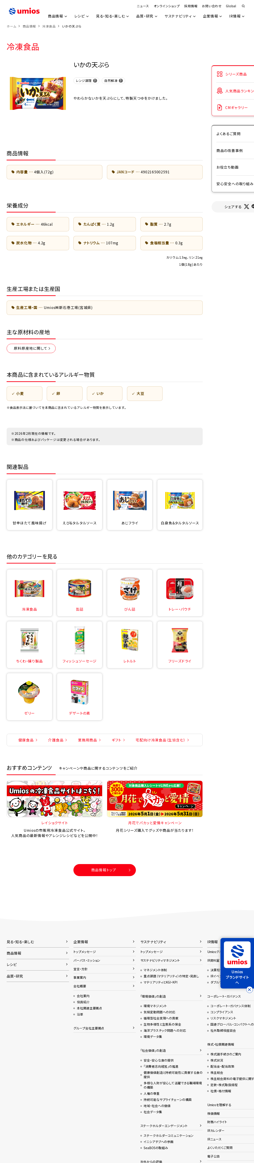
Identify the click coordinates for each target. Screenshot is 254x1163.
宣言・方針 (80, 969)
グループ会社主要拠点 (88, 1028)
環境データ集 (153, 1036)
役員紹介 (83, 1002)
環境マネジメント (155, 1006)
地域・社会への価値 (157, 1105)
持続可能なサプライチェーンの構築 (168, 1099)
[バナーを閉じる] (249, 989)
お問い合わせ (212, 6)
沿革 (80, 1014)
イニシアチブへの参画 (159, 1141)
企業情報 (210, 16)
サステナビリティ (178, 16)
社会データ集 (153, 1112)
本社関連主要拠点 (89, 1008)
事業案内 (79, 977)
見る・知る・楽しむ (110, 16)
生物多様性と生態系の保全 (162, 1024)
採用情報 (190, 6)
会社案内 (83, 996)
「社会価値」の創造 (153, 1050)
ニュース (143, 6)
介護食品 (55, 740)
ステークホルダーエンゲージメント (164, 1125)
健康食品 (26, 740)
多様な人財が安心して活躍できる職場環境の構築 (173, 1085)
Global (231, 6)
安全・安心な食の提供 (159, 1060)
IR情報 (235, 16)
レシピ (79, 16)
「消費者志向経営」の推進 (161, 1066)
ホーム (11, 26)
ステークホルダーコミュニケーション (168, 1135)
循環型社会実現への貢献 (161, 1018)
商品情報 (55, 16)
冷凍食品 (49, 26)
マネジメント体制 (155, 970)
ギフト (116, 740)
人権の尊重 (151, 1093)
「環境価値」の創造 (153, 996)
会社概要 (79, 986)
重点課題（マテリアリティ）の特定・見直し (171, 976)
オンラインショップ (166, 6)
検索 (243, 6)
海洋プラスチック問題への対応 (165, 1030)
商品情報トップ (103, 869)
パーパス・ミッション (86, 960)
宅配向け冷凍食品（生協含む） (160, 740)
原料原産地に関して (30, 348)
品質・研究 (144, 16)
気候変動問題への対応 (159, 1012)
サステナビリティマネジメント (160, 960)
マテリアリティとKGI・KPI (160, 982)
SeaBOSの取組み (156, 1147)
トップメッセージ (84, 951)
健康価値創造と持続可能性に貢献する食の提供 (173, 1074)
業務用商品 (87, 740)
